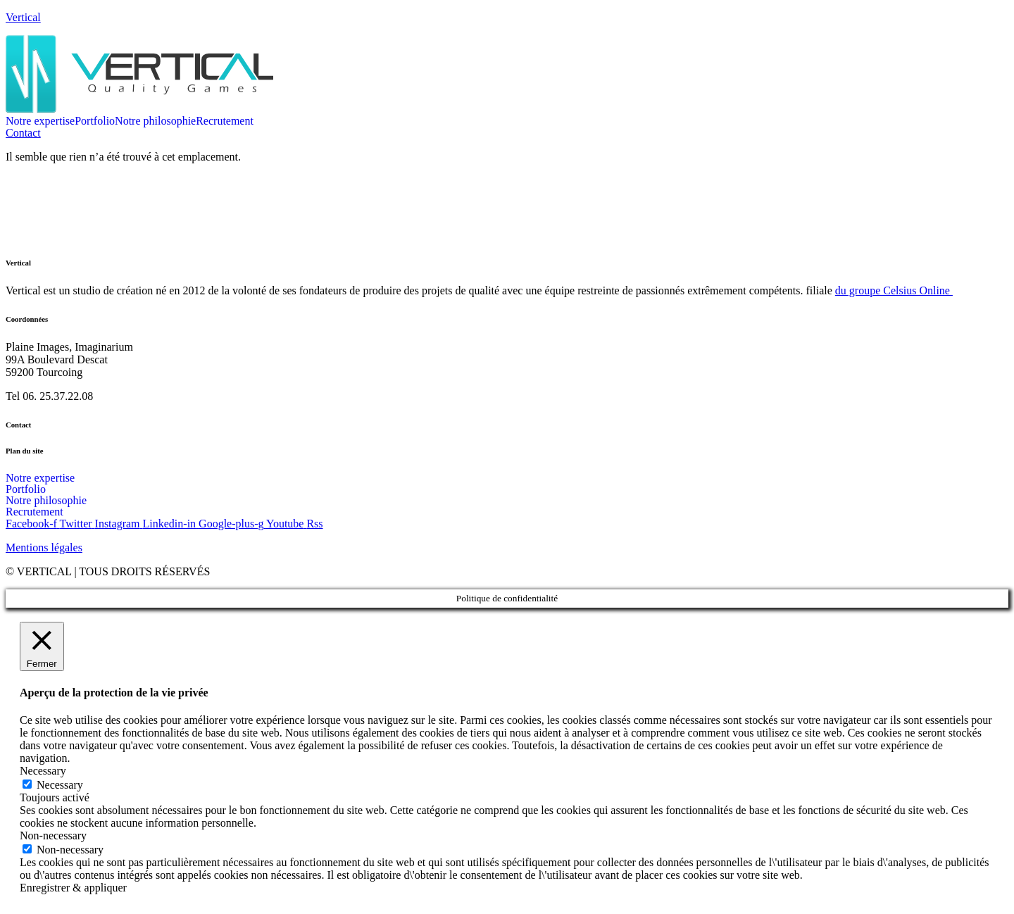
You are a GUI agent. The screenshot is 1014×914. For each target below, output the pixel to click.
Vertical (23, 17)
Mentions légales (44, 547)
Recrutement (225, 121)
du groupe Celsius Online (894, 290)
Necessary (60, 785)
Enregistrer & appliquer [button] (73, 888)
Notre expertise (40, 121)
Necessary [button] (43, 771)
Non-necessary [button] (53, 835)
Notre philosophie (155, 121)
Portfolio (95, 121)
